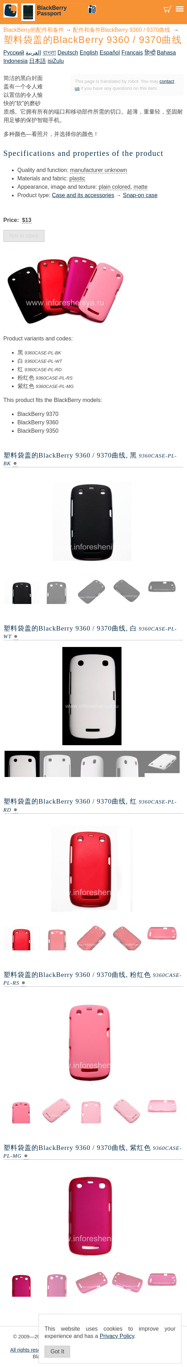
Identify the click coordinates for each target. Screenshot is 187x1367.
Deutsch (67, 53)
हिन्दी (150, 53)
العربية (33, 53)
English (88, 53)
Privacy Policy (117, 1336)
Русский (14, 53)
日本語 (37, 61)
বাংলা (49, 53)
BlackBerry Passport (52, 10)
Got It (57, 1351)
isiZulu (56, 61)
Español (109, 53)
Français (132, 53)
